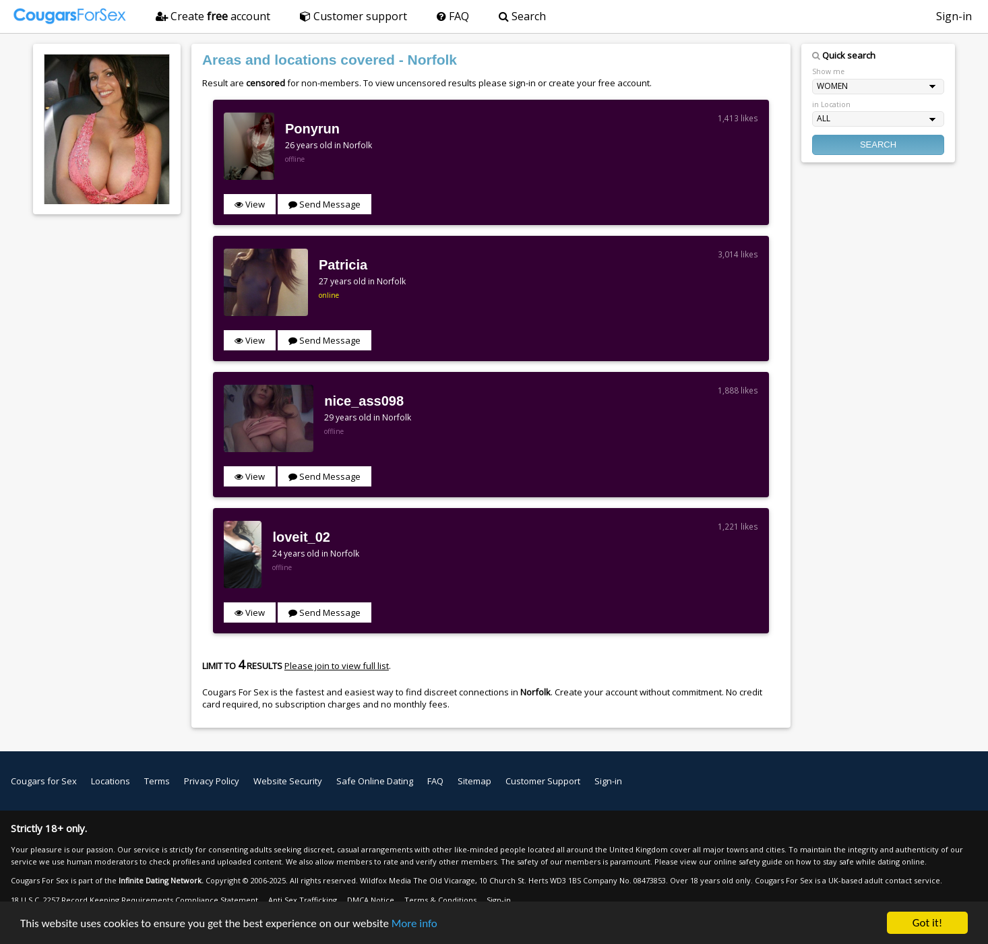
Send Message (324, 204)
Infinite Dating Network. (161, 880)
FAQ (453, 16)
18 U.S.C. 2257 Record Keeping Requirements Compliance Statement (134, 900)
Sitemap (474, 781)
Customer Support (542, 781)
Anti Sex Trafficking (302, 900)
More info (414, 923)
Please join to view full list (336, 666)
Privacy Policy (211, 781)
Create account (213, 16)
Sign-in (954, 16)
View (250, 204)
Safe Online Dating (374, 781)
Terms (157, 781)
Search (522, 16)
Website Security (287, 781)
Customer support (353, 16)
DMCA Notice (370, 900)
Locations (110, 781)
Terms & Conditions (440, 900)
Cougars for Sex (44, 781)
